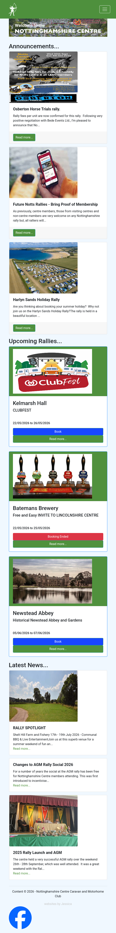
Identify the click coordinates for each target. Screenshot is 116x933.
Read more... (24, 137)
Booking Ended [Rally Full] (58, 536)
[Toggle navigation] (104, 9)
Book (57, 641)
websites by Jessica (58, 904)
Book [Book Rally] (57, 431)
